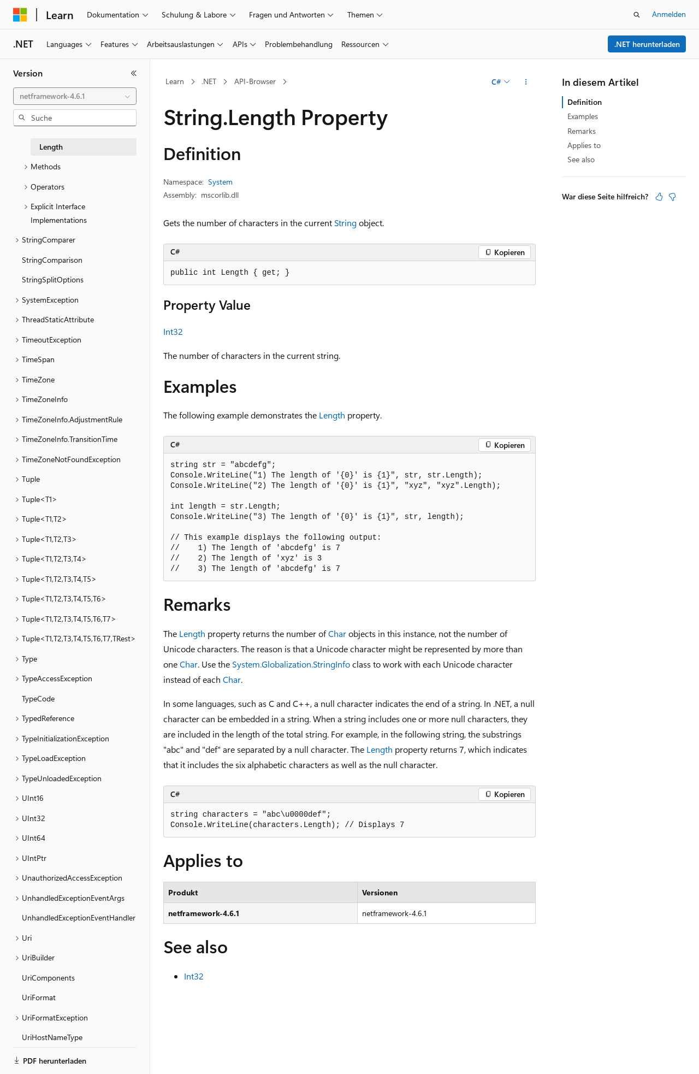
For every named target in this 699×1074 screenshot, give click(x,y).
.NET (209, 81)
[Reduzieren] (133, 73)
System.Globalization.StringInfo (291, 664)
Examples (582, 116)
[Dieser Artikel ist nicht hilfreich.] (672, 196)
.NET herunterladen (647, 44)
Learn (174, 81)
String (345, 222)
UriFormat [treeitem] (39, 997)
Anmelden (669, 14)
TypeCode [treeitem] (38, 698)
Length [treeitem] (51, 146)
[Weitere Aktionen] (526, 82)
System (220, 181)
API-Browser (255, 81)
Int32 (173, 331)
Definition (584, 102)
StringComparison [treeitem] (52, 260)
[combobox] (75, 96)
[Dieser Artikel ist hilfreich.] (659, 196)
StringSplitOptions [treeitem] (53, 279)
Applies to (584, 145)
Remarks (581, 131)
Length (332, 415)
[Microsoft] (20, 15)
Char (337, 633)
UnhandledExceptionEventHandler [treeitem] (78, 917)
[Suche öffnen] (637, 15)
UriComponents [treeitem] (48, 977)
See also (581, 159)
